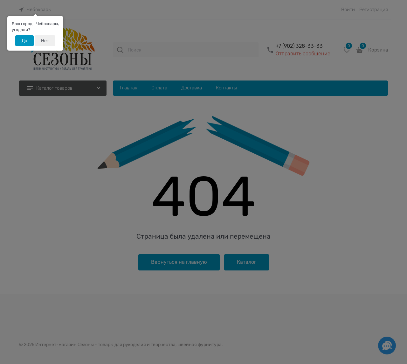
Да (24, 40)
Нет (45, 40)
